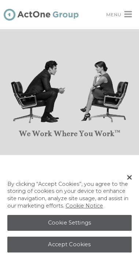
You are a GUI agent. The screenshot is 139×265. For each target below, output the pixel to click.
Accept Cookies (69, 246)
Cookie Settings (69, 224)
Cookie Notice (84, 207)
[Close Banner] (129, 179)
